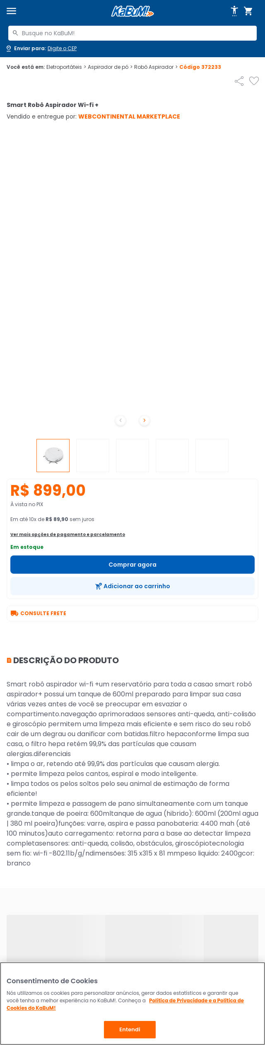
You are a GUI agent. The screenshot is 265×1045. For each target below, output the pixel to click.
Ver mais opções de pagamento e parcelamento (67, 534)
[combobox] (132, 33)
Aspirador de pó (110, 67)
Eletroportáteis (66, 67)
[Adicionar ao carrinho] (132, 586)
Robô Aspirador (156, 67)
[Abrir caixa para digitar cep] (41, 48)
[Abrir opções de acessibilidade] (234, 11)
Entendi (129, 1029)
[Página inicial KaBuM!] (132, 11)
